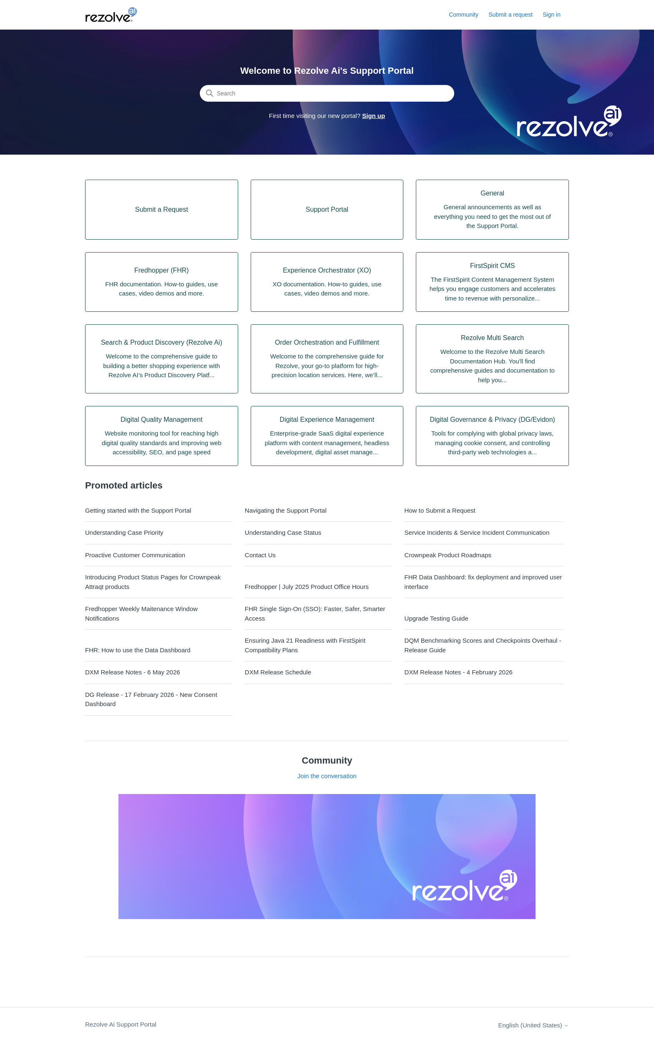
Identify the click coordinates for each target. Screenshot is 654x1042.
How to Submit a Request (440, 510)
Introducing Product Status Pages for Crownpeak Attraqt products (153, 582)
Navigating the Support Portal (286, 510)
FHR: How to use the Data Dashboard (138, 650)
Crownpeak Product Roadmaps (448, 555)
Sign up (373, 115)
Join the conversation (327, 775)
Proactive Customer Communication (135, 555)
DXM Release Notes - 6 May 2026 (132, 672)
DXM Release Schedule (278, 672)
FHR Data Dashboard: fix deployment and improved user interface (483, 582)
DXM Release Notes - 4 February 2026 (459, 672)
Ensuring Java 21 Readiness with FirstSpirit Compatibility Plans (305, 645)
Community (463, 14)
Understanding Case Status (283, 532)
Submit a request (510, 14)
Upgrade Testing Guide (436, 618)
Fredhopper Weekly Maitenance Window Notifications (141, 613)
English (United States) (533, 1025)
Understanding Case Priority (124, 532)
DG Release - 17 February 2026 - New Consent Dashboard (151, 699)
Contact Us (260, 555)
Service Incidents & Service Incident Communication (477, 532)
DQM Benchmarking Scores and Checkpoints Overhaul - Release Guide (483, 645)
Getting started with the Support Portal (138, 510)
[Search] (327, 93)
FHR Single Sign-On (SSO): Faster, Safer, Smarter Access (315, 613)
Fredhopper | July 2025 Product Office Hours (307, 586)
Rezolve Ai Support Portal (120, 1024)
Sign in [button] (552, 14)
